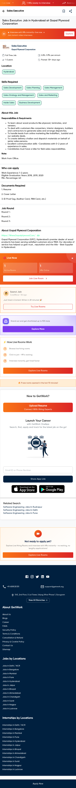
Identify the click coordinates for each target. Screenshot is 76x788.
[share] (70, 11)
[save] (64, 11)
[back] (4, 11)
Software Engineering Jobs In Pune (20, 513)
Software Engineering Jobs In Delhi (20, 510)
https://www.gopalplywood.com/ (18, 235)
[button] (38, 3)
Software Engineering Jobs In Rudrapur (22, 507)
